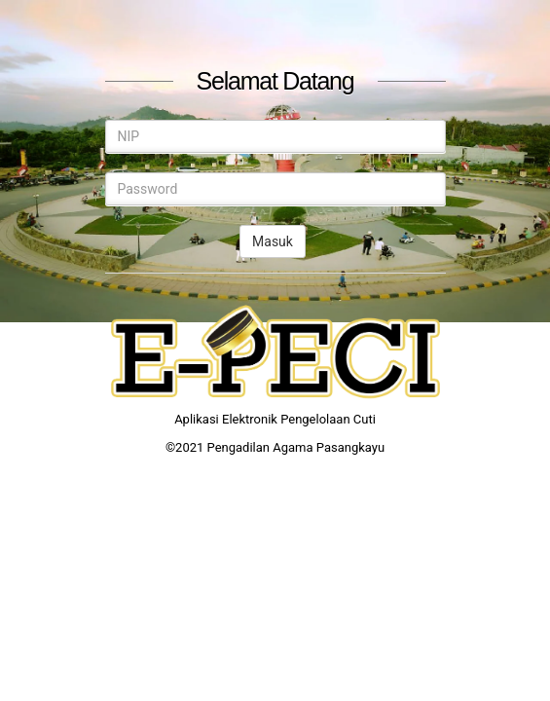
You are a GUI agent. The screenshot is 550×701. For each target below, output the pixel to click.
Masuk (272, 241)
